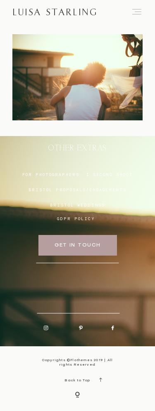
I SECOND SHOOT (109, 174)
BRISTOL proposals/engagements (77, 189)
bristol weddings (77, 204)
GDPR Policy (76, 218)
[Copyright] (77, 395)
